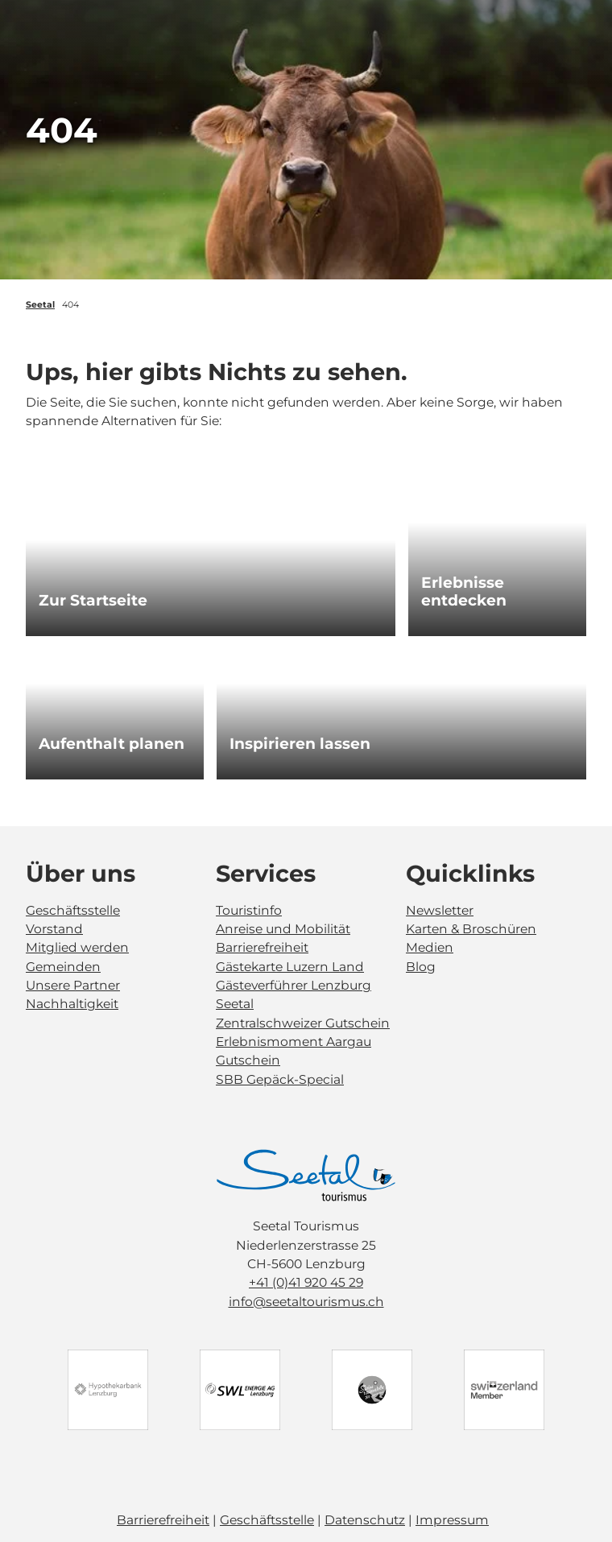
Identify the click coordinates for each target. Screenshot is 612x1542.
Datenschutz (365, 1520)
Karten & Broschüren (471, 928)
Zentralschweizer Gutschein (303, 1022)
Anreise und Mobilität (283, 928)
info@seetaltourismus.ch (306, 1301)
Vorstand (54, 928)
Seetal (40, 305)
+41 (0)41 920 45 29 (306, 1283)
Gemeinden (63, 966)
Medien (429, 947)
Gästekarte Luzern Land (290, 966)
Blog (421, 966)
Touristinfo (249, 909)
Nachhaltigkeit (72, 1003)
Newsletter (439, 909)
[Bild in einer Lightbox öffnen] (306, 1175)
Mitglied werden (77, 947)
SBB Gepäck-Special (280, 1079)
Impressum (452, 1520)
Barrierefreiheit (262, 947)
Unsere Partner (73, 985)
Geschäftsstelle (73, 909)
